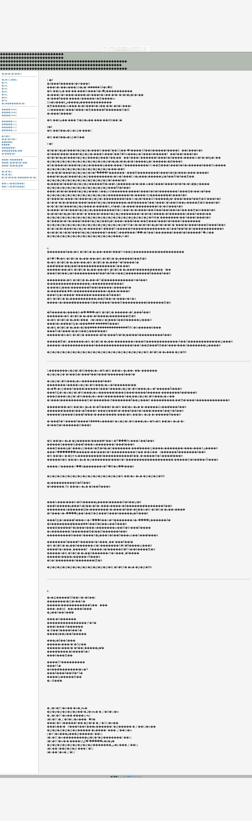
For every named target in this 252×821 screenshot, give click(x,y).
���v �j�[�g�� (12, 165)
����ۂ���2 (9, 112)
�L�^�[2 (7, 174)
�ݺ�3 (5, 88)
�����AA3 (9, 127)
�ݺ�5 (5, 94)
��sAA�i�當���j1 (13, 183)
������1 (9, 148)
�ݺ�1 (5, 82)
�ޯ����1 (7, 142)
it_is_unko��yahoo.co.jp (130, 776)
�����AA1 (9, 121)
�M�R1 (6, 136)
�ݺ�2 (5, 85)
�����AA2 (9, 124)
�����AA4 (9, 130)
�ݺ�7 (5, 100)
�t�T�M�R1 (9, 139)
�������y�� (12, 150)
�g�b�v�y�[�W (12, 74)
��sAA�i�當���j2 (13, 186)
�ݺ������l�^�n (13, 103)
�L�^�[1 (7, 171)
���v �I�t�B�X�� (14, 162)
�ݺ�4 (5, 91)
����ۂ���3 (9, 115)
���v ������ (12, 159)
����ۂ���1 (9, 109)
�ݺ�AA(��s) (9, 79)
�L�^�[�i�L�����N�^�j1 (19, 177)
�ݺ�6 (5, 97)
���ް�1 (6, 145)
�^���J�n (8, 153)
